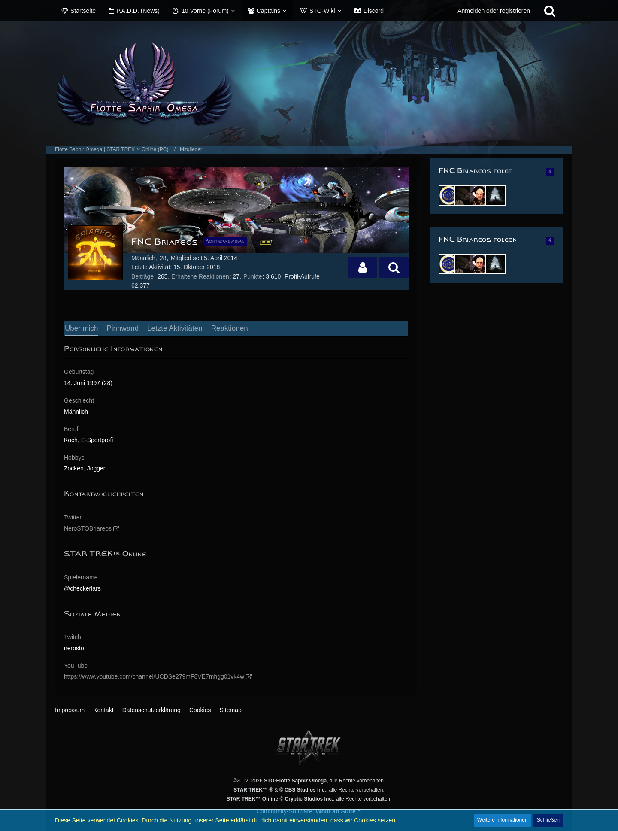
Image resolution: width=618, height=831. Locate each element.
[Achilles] (480, 195)
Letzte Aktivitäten (175, 328)
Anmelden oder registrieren (493, 10)
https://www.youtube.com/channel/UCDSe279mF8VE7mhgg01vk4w (154, 676)
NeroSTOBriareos (88, 528)
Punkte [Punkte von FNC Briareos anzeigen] (252, 276)
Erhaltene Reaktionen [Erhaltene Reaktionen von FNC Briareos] (200, 276)
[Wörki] (464, 195)
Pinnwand (122, 328)
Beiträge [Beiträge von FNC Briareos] (142, 276)
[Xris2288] (495, 195)
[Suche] (549, 10)
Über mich (81, 328)
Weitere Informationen (502, 820)
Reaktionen (229, 328)
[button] (362, 267)
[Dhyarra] (449, 195)
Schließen (548, 820)
